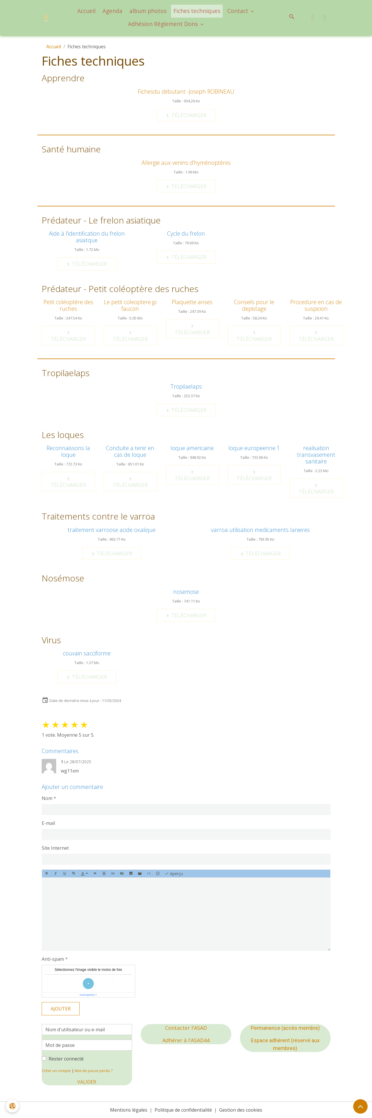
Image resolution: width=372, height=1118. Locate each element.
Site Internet (55, 848)
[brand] (46, 17)
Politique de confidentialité (183, 1110)
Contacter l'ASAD (186, 1027)
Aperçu (174, 873)
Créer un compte (56, 1070)
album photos (147, 11)
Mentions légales (128, 1110)
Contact (238, 11)
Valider (86, 1082)
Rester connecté (66, 1059)
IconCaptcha (87, 994)
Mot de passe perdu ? (94, 1070)
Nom (47, 798)
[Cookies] (12, 1106)
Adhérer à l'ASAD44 (186, 1040)
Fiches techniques (196, 11)
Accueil (86, 11)
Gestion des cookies (240, 1110)
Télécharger (186, 115)
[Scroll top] (360, 1106)
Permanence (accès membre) (285, 1028)
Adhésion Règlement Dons (163, 24)
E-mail (48, 823)
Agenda (112, 11)
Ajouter (61, 1009)
